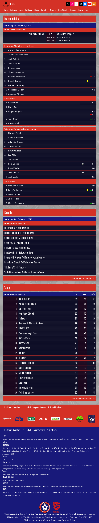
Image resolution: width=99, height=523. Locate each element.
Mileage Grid (34, 475)
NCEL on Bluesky (65, 492)
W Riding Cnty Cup (64, 451)
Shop (86, 10)
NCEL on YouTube (78, 492)
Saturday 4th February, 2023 (18, 25)
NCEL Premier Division (14, 29)
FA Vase (89, 466)
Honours (63, 486)
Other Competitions (51, 439)
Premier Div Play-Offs (49, 448)
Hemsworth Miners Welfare (16, 257)
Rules (38, 486)
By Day (14, 448)
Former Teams (44, 475)
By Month (28, 448)
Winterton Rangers (65, 34)
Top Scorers (6, 466)
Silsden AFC (9, 267)
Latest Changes (7, 480)
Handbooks (45, 486)
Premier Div (37, 448)
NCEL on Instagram (23, 492)
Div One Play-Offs (71, 448)
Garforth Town (27, 238)
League (73, 10)
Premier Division (27, 439)
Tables (36, 10)
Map (26, 475)
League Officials (7, 486)
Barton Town (28, 233)
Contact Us (31, 486)
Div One (60, 448)
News (21, 10)
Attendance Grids (8, 454)
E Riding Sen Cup (13, 451)
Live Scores (13, 10)
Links (80, 10)
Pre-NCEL (79, 486)
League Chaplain (20, 486)
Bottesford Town (26, 252)
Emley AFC (8, 228)
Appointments (19, 480)
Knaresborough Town (34, 272)
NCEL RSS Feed (91, 492)
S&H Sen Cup (51, 451)
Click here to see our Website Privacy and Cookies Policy (49, 520)
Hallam (7, 247)
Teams (53, 10)
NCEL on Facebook (37, 492)
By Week (20, 448)
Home (6, 10)
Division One (38, 439)
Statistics (44, 10)
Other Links (16, 495)
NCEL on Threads (51, 492)
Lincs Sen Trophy (26, 451)
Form (19, 460)
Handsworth (9, 252)
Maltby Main (23, 228)
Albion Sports (23, 243)
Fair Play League (17, 466)
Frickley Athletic (11, 233)
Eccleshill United (22, 247)
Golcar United (10, 238)
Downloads (55, 486)
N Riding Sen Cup (40, 451)
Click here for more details (83, 278)
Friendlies (75, 451)
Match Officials (63, 10)
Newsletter (71, 486)
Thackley (22, 267)
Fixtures (11, 439)
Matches (28, 10)
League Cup (82, 448)
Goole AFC (8, 243)
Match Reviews (64, 439)
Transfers (74, 439)
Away (14, 460)
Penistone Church (36, 34)
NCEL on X (11, 492)
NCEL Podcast (83, 439)
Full (3, 460)
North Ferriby (39, 257)
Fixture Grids (84, 451)
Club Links (7, 495)
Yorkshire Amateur (12, 272)
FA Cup (90, 448)
